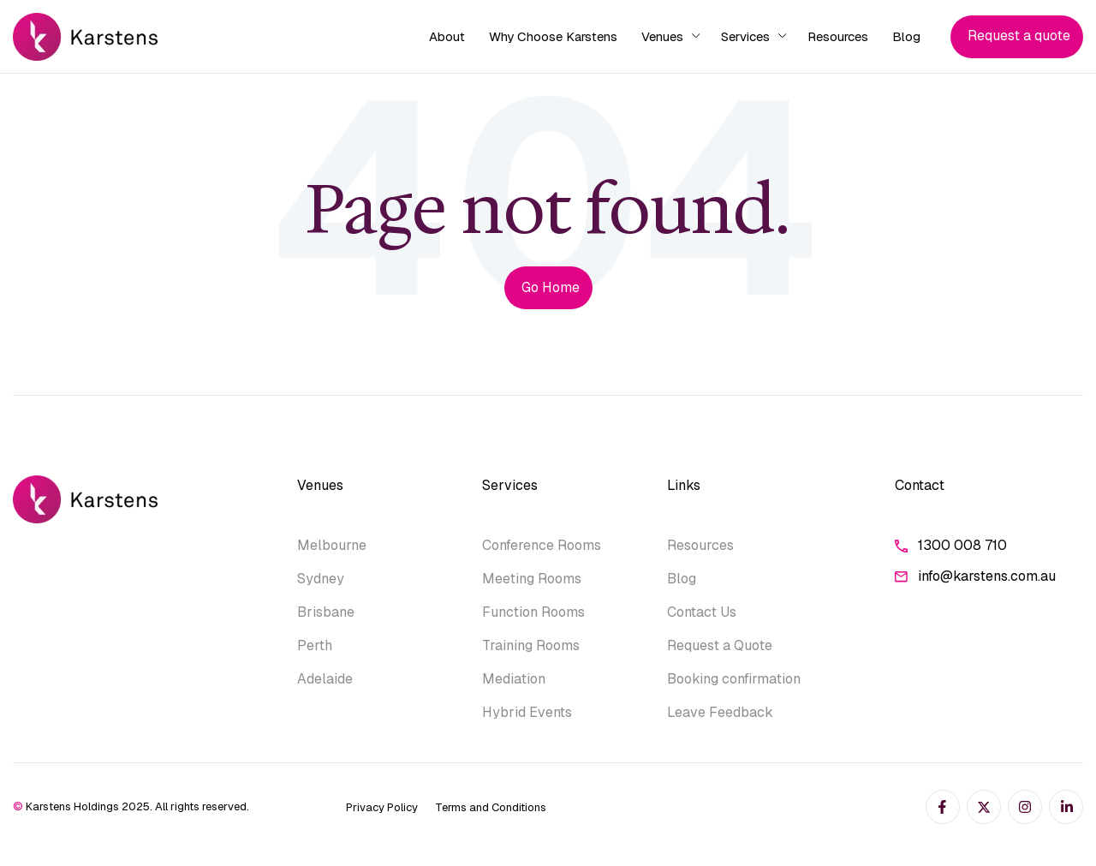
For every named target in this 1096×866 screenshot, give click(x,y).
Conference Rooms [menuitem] (541, 545)
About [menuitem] (447, 36)
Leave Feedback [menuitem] (720, 712)
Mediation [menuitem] (513, 679)
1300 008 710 (951, 545)
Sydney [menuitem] (320, 579)
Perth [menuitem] (314, 645)
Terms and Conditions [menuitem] (490, 807)
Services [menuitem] (745, 36)
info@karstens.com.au (975, 576)
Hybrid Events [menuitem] (527, 712)
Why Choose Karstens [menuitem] (553, 36)
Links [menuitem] (683, 485)
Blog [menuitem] (906, 36)
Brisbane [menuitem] (325, 612)
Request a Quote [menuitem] (719, 645)
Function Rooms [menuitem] (533, 612)
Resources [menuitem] (837, 36)
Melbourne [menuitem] (331, 545)
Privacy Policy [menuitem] (382, 807)
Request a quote (1019, 36)
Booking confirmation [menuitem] (734, 679)
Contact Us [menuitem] (701, 612)
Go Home (550, 287)
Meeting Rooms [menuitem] (531, 579)
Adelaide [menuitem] (325, 679)
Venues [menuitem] (662, 36)
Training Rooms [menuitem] (531, 645)
